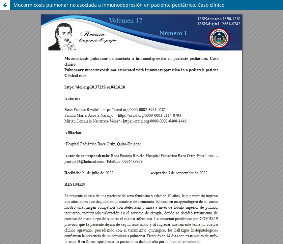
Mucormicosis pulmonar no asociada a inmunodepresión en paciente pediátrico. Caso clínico (118, 5)
